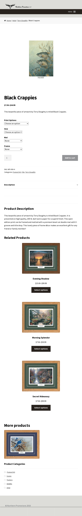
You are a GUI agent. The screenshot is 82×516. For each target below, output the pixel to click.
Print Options (10, 120)
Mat (6, 137)
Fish (23, 172)
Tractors (9, 480)
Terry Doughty (22, 21)
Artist (14, 21)
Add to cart (70, 158)
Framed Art (17, 172)
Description (9, 184)
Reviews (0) (9, 199)
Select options (41, 290)
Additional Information (14, 192)
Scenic (9, 476)
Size (6, 129)
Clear (29, 149)
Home (9, 21)
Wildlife (9, 484)
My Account (13, 511)
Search (41, 511)
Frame (7, 146)
